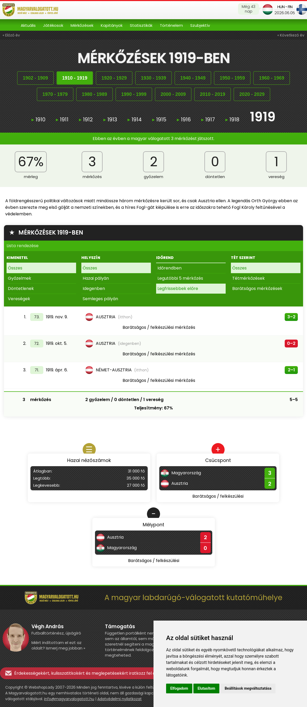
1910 (38, 119)
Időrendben (169, 268)
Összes (15, 268)
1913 (110, 119)
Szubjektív (200, 25)
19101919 (74, 78)
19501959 (232, 78)
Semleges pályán (100, 299)
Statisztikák (141, 25)
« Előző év (11, 35)
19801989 (94, 94)
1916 (184, 119)
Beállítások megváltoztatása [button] (248, 688)
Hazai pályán (96, 278)
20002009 (173, 94)
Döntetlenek (21, 288)
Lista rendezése (23, 246)
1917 (208, 119)
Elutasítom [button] (206, 688)
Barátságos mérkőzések (257, 288)
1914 (135, 119)
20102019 (212, 94)
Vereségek (19, 299)
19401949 (192, 78)
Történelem (171, 25)
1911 (62, 119)
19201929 (114, 78)
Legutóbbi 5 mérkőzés (180, 278)
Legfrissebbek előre (177, 288)
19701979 (55, 94)
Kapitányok (112, 25)
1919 (263, 117)
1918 (232, 119)
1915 (159, 119)
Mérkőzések (82, 25)
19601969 (271, 78)
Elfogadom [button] (179, 688)
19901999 (133, 94)
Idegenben (94, 288)
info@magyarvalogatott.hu (69, 698)
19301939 (153, 78)
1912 (86, 119)
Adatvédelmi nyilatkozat (119, 698)
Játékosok (53, 25)
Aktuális (28, 25)
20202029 (251, 94)
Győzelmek (19, 278)
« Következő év (290, 35)
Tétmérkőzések (248, 278)
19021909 (35, 78)
